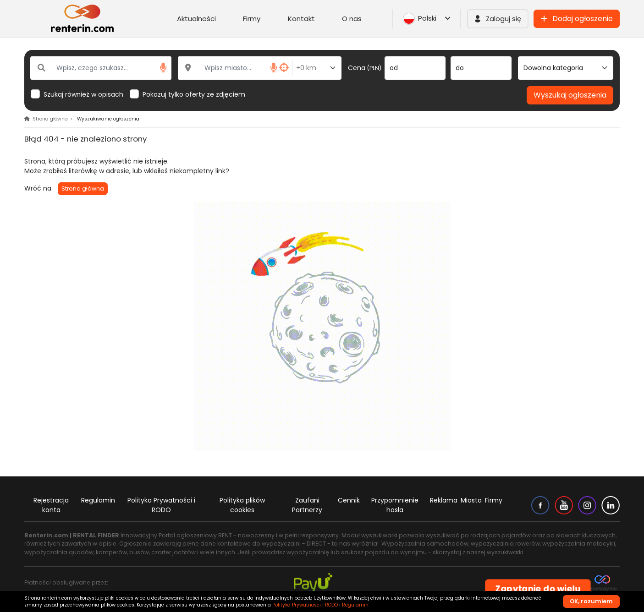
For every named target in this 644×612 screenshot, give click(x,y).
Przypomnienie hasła (394, 505)
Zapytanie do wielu (537, 589)
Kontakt (301, 18)
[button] (497, 18)
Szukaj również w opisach (83, 94)
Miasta (471, 500)
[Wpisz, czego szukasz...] (100, 68)
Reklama (443, 500)
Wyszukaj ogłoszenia (570, 95)
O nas (352, 18)
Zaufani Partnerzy (307, 505)
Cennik (349, 500)
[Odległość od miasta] (316, 68)
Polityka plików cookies (242, 505)
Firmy (251, 18)
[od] (415, 68)
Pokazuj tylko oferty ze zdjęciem (194, 94)
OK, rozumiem (591, 601)
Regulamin (98, 500)
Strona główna (82, 188)
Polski (427, 19)
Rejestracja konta (51, 505)
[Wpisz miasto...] (235, 68)
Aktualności (196, 18)
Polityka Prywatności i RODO (161, 505)
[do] (481, 68)
